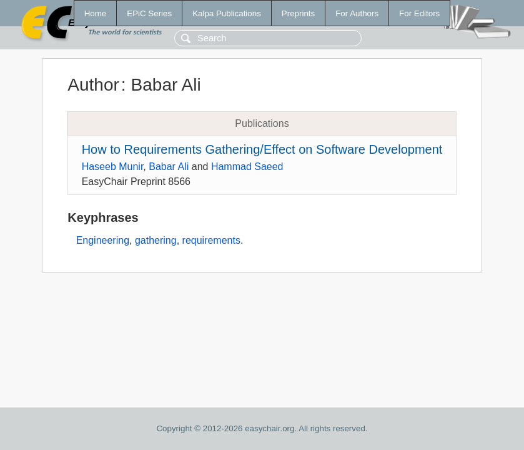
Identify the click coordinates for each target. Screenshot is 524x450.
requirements (211, 240)
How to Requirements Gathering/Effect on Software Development (262, 149)
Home (95, 13)
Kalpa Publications (226, 13)
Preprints (298, 13)
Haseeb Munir (113, 166)
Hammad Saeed (247, 166)
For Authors (356, 13)
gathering (156, 240)
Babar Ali (169, 166)
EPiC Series (149, 13)
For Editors (419, 13)
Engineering (102, 240)
